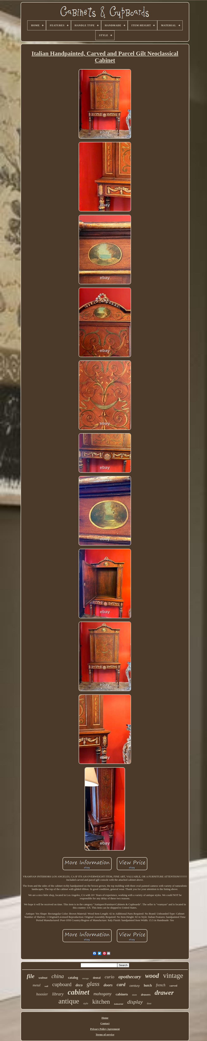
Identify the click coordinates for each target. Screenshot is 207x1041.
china (57, 976)
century (134, 985)
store (134, 994)
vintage (173, 975)
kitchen (101, 1001)
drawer (164, 992)
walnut (43, 977)
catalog (73, 977)
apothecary (129, 976)
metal (36, 985)
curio (109, 976)
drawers (145, 994)
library (58, 994)
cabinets (122, 994)
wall (46, 986)
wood (152, 975)
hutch (148, 985)
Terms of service (105, 1034)
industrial (118, 1004)
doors (108, 985)
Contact (104, 1023)
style (85, 1003)
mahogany (102, 993)
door (149, 1003)
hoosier (42, 994)
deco (79, 985)
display (135, 1002)
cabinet (78, 992)
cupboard (61, 984)
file (30, 976)
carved (173, 985)
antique (68, 1001)
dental (97, 977)
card (121, 984)
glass (93, 983)
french (160, 985)
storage (85, 978)
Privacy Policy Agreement (105, 1028)
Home (105, 1017)
